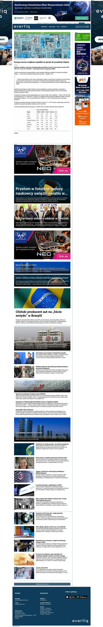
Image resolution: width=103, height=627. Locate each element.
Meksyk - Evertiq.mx (45, 604)
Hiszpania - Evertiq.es (46, 609)
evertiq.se (87, 23)
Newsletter (64, 26)
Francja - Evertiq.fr (45, 614)
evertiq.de (52, 23)
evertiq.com (46, 23)
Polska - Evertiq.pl (45, 611)
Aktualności (44, 26)
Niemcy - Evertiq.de (45, 608)
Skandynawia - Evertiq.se (47, 612)
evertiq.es (58, 23)
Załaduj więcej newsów (42, 584)
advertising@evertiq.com (21, 600)
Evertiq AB (21, 27)
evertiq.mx (75, 23)
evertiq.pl (81, 23)
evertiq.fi (64, 23)
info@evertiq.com (20, 604)
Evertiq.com (43, 600)
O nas (58, 26)
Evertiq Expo (52, 26)
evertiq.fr (69, 23)
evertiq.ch (39, 23)
